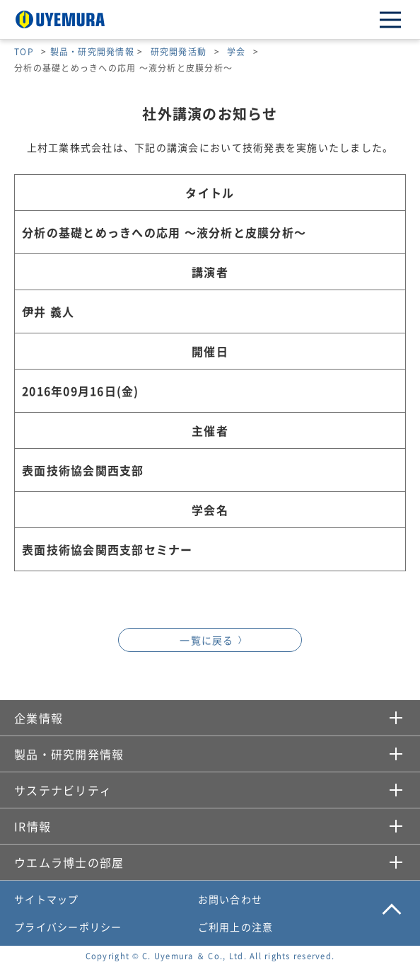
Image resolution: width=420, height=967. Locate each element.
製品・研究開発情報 (92, 51)
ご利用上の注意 (236, 927)
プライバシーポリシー (68, 927)
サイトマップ (46, 899)
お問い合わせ (230, 899)
